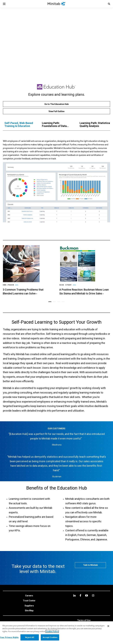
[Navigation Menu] (4, 4)
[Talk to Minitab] (90, 565)
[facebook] (80, 595)
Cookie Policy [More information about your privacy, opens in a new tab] (52, 631)
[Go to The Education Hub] (56, 104)
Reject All (29, 637)
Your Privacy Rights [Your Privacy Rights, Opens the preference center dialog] (9, 637)
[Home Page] (57, 4)
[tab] (20, 124)
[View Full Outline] (56, 111)
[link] (28, 269)
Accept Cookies (50, 637)
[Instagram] (93, 595)
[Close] (108, 626)
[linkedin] (74, 595)
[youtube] (86, 595)
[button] (109, 4)
